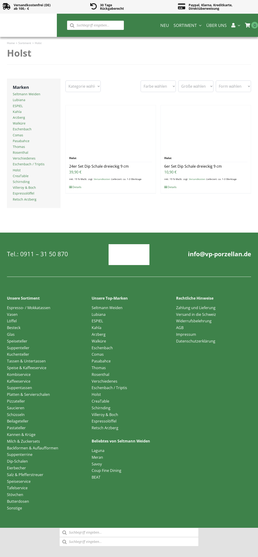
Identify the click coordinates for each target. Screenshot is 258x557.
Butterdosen (18, 501)
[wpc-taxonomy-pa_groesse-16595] (195, 86)
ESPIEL (18, 106)
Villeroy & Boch (24, 187)
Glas (11, 334)
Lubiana (19, 100)
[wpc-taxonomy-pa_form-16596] (233, 86)
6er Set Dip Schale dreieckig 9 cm (193, 166)
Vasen (12, 314)
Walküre (19, 123)
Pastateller (16, 427)
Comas (18, 135)
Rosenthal (20, 152)
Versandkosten (102, 179)
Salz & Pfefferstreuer (25, 474)
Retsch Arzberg (24, 199)
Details (76, 187)
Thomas (19, 146)
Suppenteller (18, 347)
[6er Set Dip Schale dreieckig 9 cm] (206, 128)
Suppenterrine (19, 454)
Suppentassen (19, 387)
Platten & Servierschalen (28, 394)
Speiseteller (17, 341)
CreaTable (21, 176)
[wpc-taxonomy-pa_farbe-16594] (158, 86)
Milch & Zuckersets (23, 441)
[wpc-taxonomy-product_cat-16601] (83, 86)
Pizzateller (16, 401)
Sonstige (14, 508)
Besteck (13, 327)
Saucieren (15, 407)
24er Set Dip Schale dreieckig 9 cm (99, 166)
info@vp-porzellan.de (219, 254)
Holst (17, 170)
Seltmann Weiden (26, 94)
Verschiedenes (24, 158)
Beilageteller (18, 421)
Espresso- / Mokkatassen (28, 307)
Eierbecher (16, 468)
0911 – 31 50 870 (44, 254)
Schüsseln (16, 414)
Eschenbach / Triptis (29, 164)
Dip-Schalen (17, 461)
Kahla (17, 111)
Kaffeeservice (18, 381)
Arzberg (19, 117)
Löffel (12, 320)
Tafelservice (17, 487)
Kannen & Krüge (21, 434)
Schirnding (21, 181)
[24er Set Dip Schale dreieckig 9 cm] (111, 128)
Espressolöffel (23, 193)
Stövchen (15, 494)
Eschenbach (22, 129)
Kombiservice (19, 374)
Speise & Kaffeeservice (26, 367)
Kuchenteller (18, 354)
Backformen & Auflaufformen (32, 448)
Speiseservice (19, 481)
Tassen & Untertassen (26, 361)
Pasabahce (21, 141)
